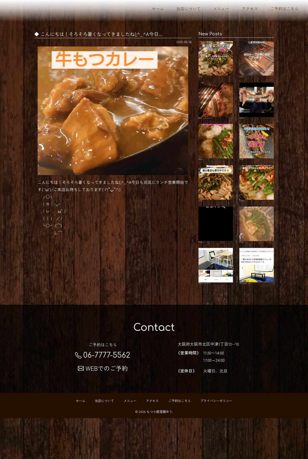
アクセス (250, 8)
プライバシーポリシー (216, 441)
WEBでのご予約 (103, 409)
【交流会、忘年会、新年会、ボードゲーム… (215, 302)
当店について (188, 8)
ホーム (158, 8)
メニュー (221, 8)
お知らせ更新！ (215, 62)
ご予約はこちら (284, 8)
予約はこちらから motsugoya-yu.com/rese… (215, 111)
